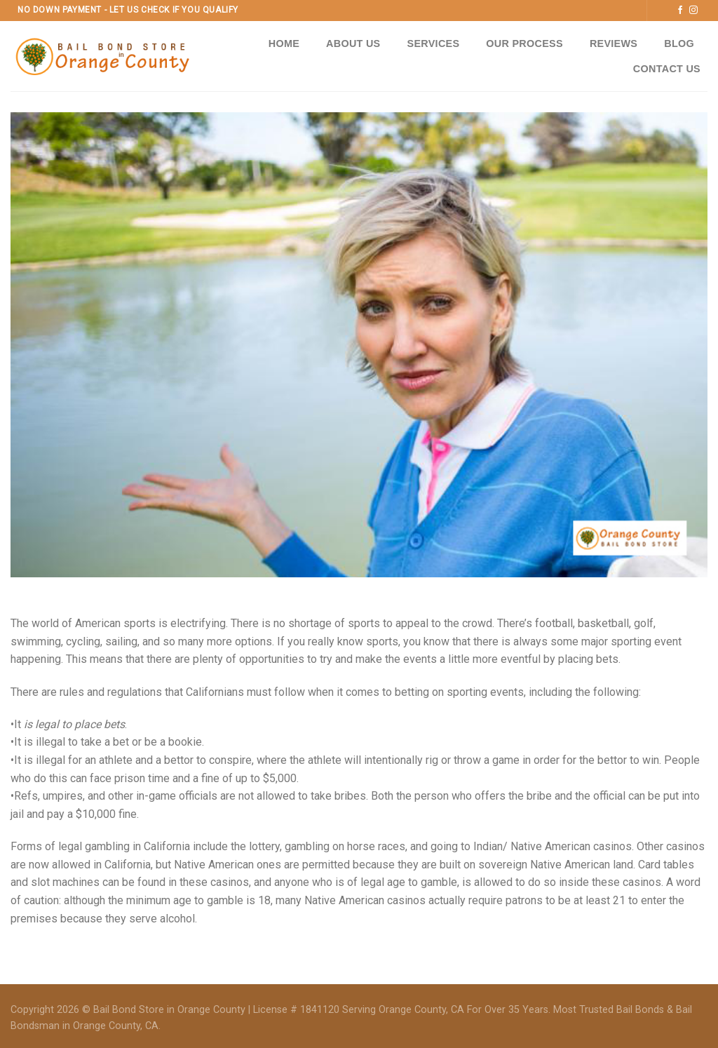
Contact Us (666, 68)
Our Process (524, 43)
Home (284, 43)
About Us (353, 43)
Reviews (613, 43)
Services (433, 43)
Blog (679, 43)
